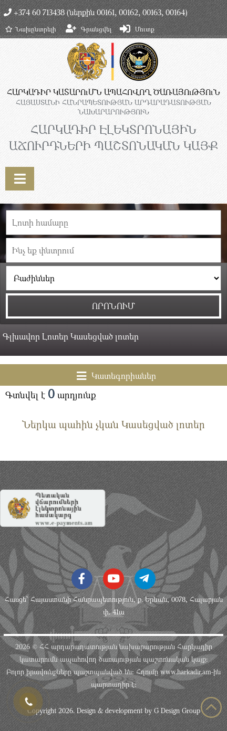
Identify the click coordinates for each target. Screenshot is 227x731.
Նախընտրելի (30, 29)
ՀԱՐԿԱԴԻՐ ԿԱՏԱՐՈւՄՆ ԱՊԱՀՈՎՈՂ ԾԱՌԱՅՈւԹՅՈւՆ (113, 92)
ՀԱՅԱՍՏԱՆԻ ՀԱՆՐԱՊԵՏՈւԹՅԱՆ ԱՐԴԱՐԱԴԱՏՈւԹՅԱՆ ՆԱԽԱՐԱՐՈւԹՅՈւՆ (113, 107)
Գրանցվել (96, 29)
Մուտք (144, 29)
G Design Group (177, 710)
